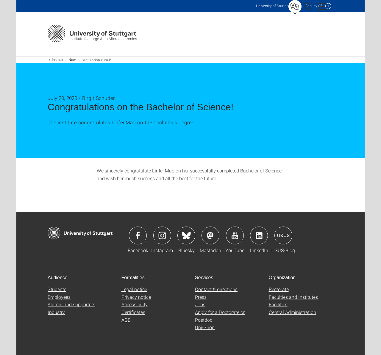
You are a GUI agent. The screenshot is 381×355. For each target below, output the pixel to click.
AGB (126, 320)
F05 (313, 6)
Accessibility (134, 304)
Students (57, 289)
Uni (273, 6)
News (72, 60)
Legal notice (134, 289)
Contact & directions (216, 289)
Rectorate (279, 289)
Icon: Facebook (138, 235)
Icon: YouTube (235, 235)
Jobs (200, 304)
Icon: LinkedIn (259, 235)
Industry (56, 312)
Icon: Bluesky (186, 235)
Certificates (133, 312)
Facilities (278, 304)
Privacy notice (136, 297)
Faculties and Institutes (293, 297)
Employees (59, 297)
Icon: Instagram (162, 235)
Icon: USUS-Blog (283, 235)
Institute (58, 60)
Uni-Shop (205, 327)
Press (201, 297)
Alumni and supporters (71, 304)
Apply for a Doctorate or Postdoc (220, 316)
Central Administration (292, 312)
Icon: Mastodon (210, 235)
